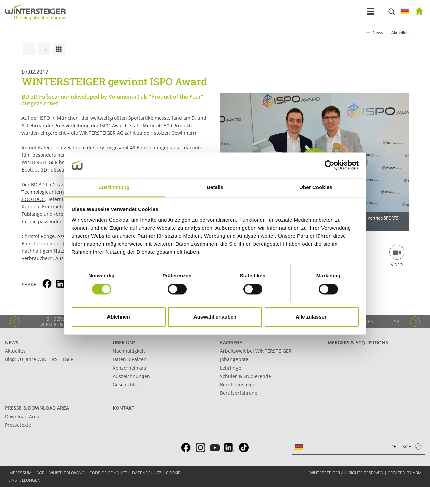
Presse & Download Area (37, 408)
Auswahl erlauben (215, 317)
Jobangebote (234, 359)
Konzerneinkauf (130, 367)
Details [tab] (215, 187)
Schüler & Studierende (245, 376)
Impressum (20, 473)
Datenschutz (146, 473)
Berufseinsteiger (238, 384)
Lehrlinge (230, 367)
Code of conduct (108, 473)
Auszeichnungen (131, 376)
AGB (40, 473)
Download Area (22, 416)
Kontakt (123, 408)
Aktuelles (399, 32)
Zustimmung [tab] (114, 187)
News (378, 32)
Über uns (124, 342)
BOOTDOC (33, 199)
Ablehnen (118, 317)
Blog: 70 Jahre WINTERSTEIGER (39, 359)
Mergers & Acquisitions (358, 342)
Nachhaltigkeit (129, 351)
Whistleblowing (67, 473)
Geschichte (125, 384)
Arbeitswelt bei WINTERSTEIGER (256, 351)
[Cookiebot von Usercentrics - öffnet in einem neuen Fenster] (329, 165)
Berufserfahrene (238, 393)
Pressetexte (18, 425)
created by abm (405, 473)
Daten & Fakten (130, 359)
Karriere (231, 342)
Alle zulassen (312, 317)
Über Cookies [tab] (315, 187)
